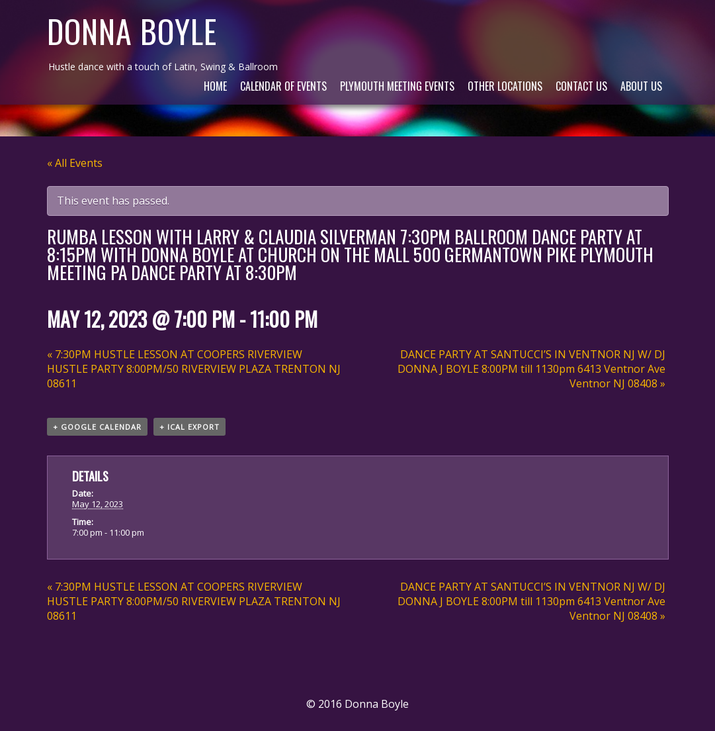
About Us (641, 86)
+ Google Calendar (97, 427)
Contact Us (581, 86)
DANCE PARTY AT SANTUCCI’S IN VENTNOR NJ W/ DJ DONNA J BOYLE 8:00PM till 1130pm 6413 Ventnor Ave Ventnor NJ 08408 (531, 369)
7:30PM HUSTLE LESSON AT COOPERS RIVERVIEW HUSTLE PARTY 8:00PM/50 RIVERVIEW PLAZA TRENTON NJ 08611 (194, 369)
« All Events (75, 163)
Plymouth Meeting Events (397, 86)
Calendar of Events (283, 86)
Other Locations (505, 86)
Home (215, 86)
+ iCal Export (189, 427)
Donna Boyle (132, 30)
